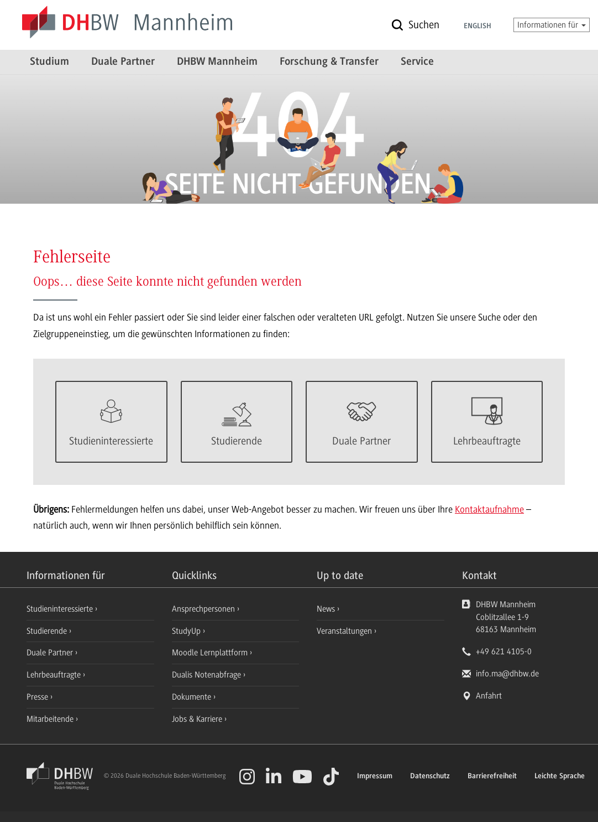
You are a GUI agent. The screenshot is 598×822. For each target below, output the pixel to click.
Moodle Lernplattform (211, 653)
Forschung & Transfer (329, 62)
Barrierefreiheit (492, 776)
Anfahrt (489, 696)
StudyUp (187, 631)
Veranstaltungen (344, 631)
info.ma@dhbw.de (507, 674)
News (326, 609)
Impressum (374, 776)
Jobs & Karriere (198, 719)
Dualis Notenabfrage (207, 675)
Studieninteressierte (61, 609)
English (477, 26)
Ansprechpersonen (204, 609)
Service (417, 62)
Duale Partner (123, 62)
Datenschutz (430, 776)
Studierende (48, 631)
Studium (49, 62)
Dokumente (192, 697)
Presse (38, 697)
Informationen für (551, 25)
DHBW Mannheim (217, 62)
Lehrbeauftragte (55, 675)
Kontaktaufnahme (489, 509)
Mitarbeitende (51, 719)
